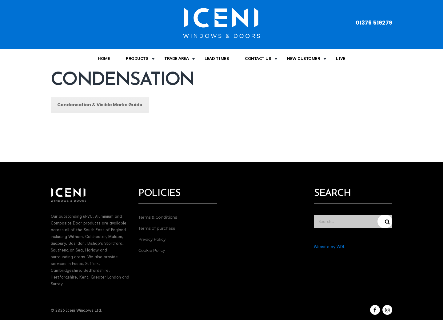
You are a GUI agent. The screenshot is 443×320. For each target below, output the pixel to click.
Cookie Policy (151, 250)
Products (137, 58)
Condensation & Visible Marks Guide (99, 105)
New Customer (303, 58)
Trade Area (176, 58)
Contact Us (258, 58)
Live (340, 58)
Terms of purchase (156, 228)
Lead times (217, 58)
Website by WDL (329, 246)
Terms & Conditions (157, 217)
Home (104, 58)
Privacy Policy (152, 239)
